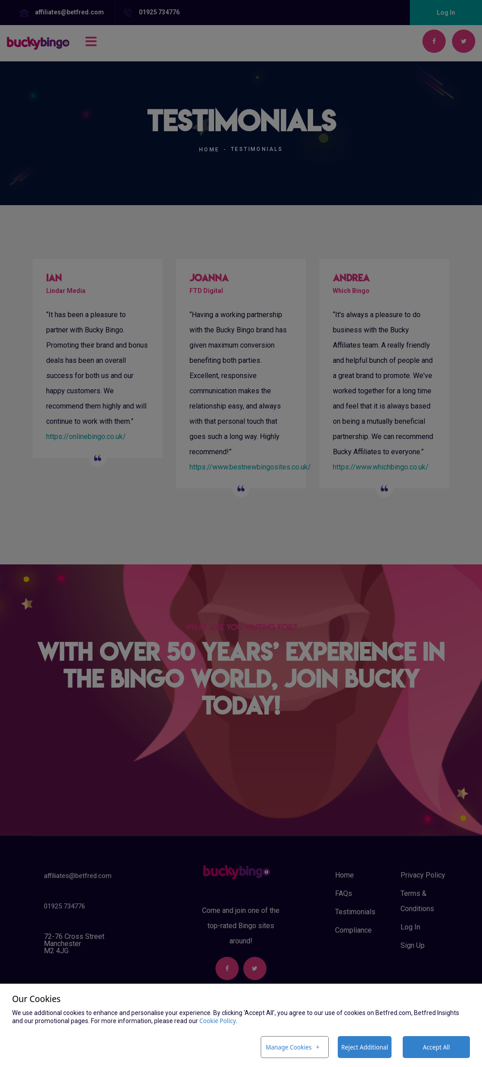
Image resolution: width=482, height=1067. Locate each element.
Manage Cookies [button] (289, 1047)
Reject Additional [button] (364, 1047)
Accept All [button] (436, 1047)
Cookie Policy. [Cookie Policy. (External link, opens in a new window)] (218, 1020)
